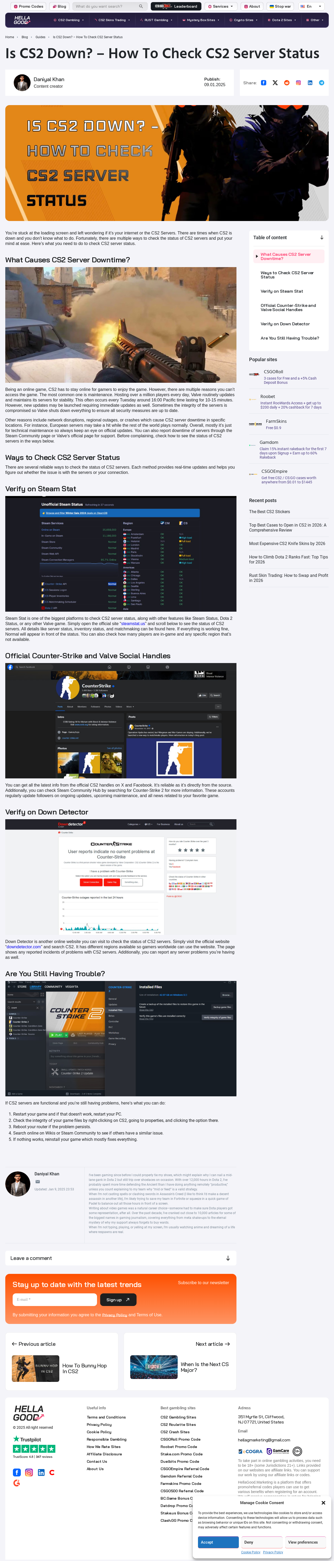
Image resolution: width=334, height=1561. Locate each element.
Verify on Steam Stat (282, 291)
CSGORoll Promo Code (180, 1439)
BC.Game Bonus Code (180, 1498)
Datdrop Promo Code (179, 1505)
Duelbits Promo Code (180, 1461)
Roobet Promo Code (179, 1446)
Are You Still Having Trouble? (290, 338)
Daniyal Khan (49, 79)
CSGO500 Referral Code (182, 1491)
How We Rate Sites (104, 1446)
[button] (323, 1502)
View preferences (303, 1542)
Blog (25, 37)
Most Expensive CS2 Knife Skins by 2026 (287, 543)
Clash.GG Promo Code (180, 1520)
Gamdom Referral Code (181, 1476)
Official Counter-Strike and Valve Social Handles (288, 307)
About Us (95, 1468)
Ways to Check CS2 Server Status (287, 274)
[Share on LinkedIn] (310, 82)
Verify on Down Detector (285, 323)
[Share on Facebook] (263, 82)
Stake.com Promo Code (181, 1454)
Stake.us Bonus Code (180, 1513)
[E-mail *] (55, 1299)
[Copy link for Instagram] (298, 82)
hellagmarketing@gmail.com (264, 1439)
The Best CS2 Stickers (269, 511)
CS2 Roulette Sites (178, 1424)
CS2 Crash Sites (175, 1432)
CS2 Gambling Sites (178, 1417)
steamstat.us (133, 623)
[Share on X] (275, 82)
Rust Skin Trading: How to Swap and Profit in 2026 (288, 578)
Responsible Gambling (107, 1439)
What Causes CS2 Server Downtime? (286, 256)
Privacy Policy (273, 1552)
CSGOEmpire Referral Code (185, 1468)
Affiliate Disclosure (104, 1454)
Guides (40, 37)
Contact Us (97, 1461)
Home (9, 37)
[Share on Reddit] (287, 82)
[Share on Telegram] (321, 82)
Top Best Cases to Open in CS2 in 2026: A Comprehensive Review (287, 528)
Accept (207, 1542)
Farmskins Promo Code (181, 1483)
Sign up (118, 1299)
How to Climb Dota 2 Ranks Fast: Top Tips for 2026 (288, 559)
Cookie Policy (250, 1552)
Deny (248, 1542)
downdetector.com (24, 947)
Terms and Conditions (106, 1417)
